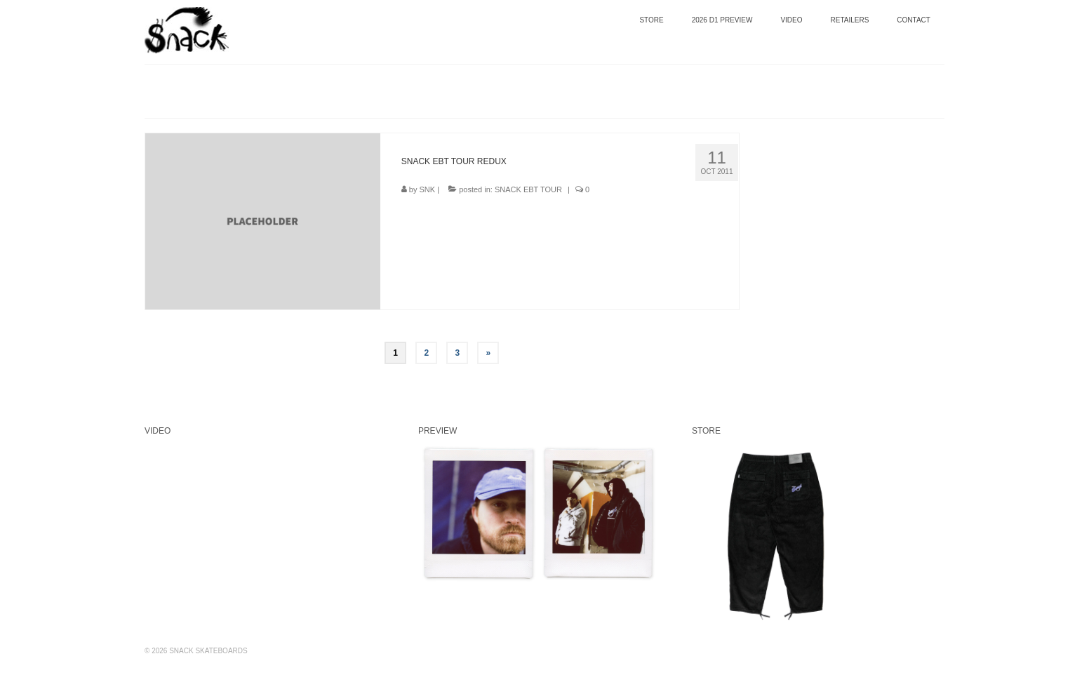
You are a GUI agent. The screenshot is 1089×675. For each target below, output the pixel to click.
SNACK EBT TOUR (528, 189)
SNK (428, 189)
